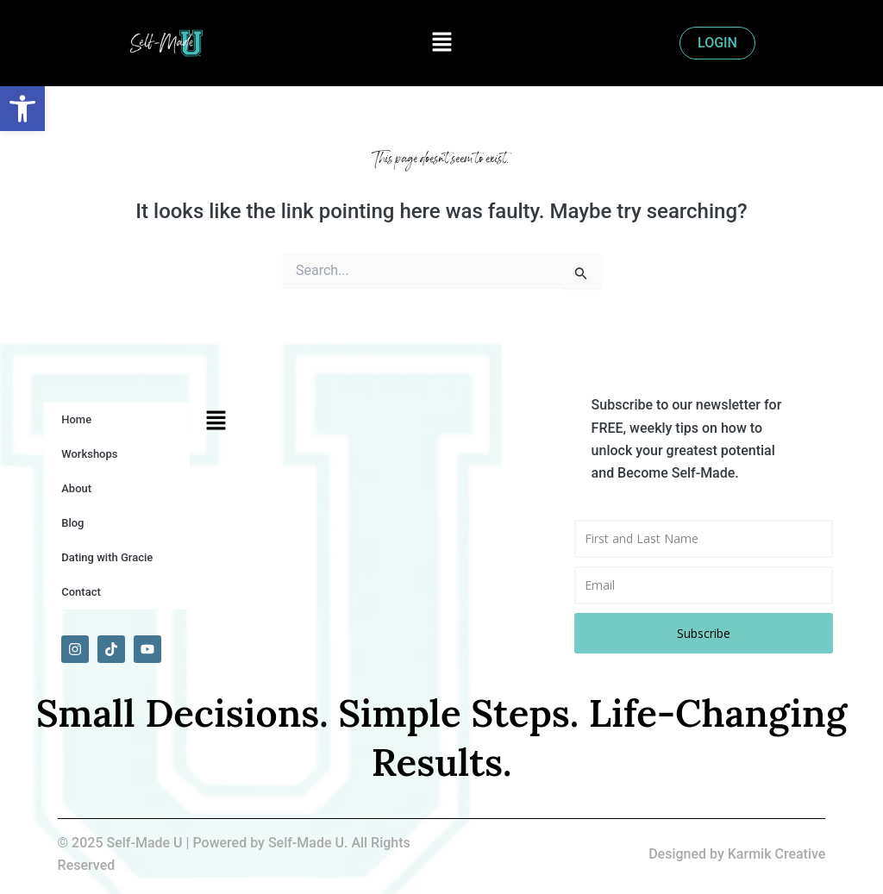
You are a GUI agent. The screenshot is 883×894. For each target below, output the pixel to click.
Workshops (89, 453)
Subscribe (703, 633)
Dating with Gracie (107, 557)
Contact (81, 591)
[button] (441, 43)
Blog (72, 522)
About (76, 488)
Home (76, 419)
